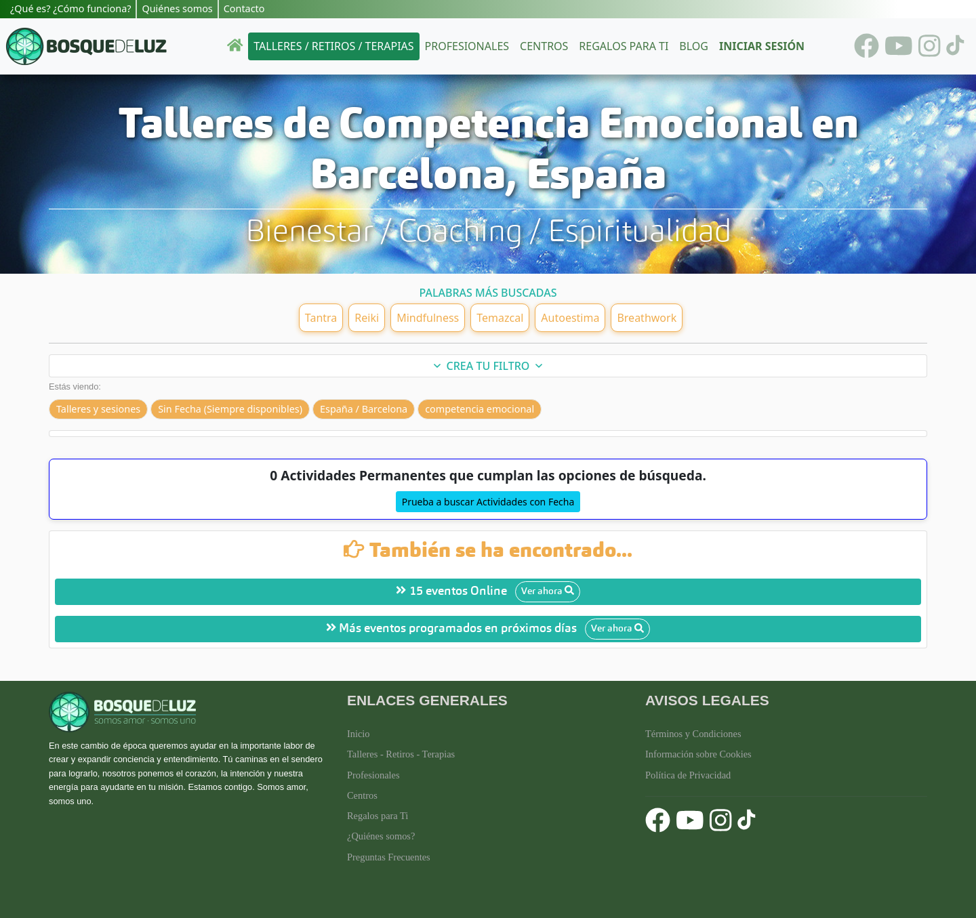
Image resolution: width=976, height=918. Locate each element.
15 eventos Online (488, 592)
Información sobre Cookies (698, 754)
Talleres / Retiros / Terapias (333, 46)
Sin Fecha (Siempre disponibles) (230, 408)
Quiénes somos (177, 8)
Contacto (244, 8)
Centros (544, 46)
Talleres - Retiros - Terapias (401, 754)
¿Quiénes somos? (381, 836)
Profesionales (467, 46)
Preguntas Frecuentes (388, 857)
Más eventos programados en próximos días (488, 629)
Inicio (358, 733)
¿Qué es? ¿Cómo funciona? (70, 8)
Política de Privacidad (688, 775)
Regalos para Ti (377, 815)
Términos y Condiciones (693, 733)
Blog (693, 46)
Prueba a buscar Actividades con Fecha (488, 501)
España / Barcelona (363, 408)
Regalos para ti (623, 46)
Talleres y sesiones (98, 408)
